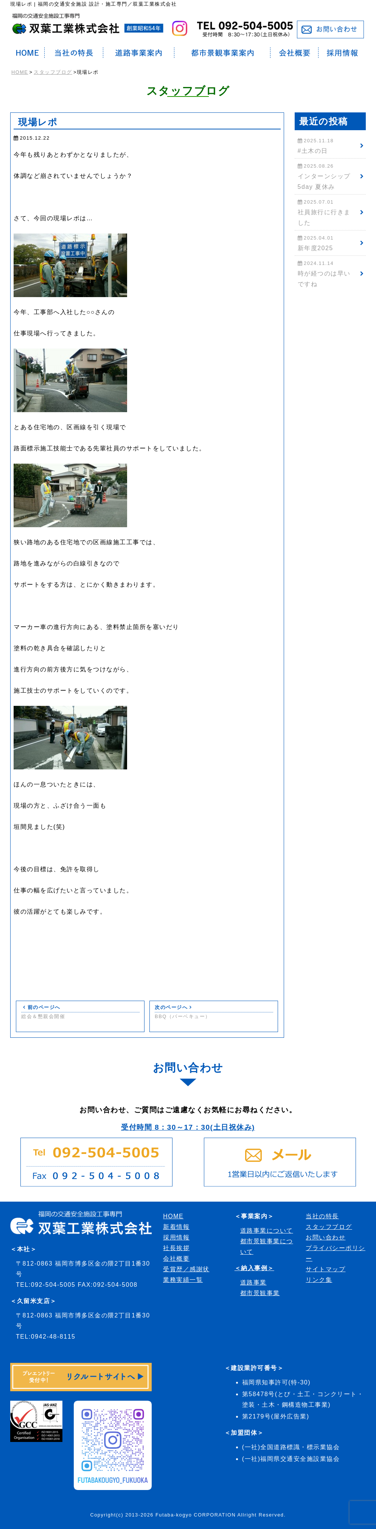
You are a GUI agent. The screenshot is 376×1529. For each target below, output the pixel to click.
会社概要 (176, 1258)
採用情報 (176, 1237)
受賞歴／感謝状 (186, 1269)
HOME (19, 72)
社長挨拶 (176, 1248)
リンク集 (319, 1280)
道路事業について (266, 1230)
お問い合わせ (325, 1237)
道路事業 (253, 1282)
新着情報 (176, 1227)
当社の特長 (322, 1216)
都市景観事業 (260, 1293)
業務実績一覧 (183, 1280)
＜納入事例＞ (254, 1268)
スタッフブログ (53, 72)
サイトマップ (325, 1269)
